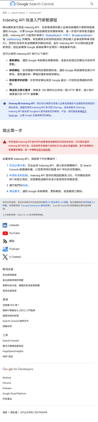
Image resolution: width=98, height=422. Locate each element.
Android (7, 377)
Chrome (7, 383)
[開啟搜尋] (92, 4)
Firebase (7, 388)
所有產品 (7, 399)
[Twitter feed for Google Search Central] (49, 257)
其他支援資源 (9, 290)
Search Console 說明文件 (16, 321)
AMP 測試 (8, 356)
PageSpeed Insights (13, 351)
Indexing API (35, 13)
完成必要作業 (17, 165)
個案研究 (7, 326)
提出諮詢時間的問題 (13, 280)
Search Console (11, 340)
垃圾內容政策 (43, 149)
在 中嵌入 (67, 35)
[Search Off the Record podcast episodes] (49, 249)
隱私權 (13, 412)
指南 (25, 185)
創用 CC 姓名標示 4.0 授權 (55, 202)
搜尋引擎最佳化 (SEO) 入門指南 (19, 310)
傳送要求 (14, 191)
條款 (5, 412)
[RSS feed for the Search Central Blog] (49, 241)
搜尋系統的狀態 (11, 315)
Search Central (35, 4)
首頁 (5, 13)
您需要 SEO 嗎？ (11, 305)
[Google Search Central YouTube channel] (49, 233)
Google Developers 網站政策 (35, 205)
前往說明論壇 (9, 275)
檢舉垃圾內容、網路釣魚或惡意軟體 (21, 285)
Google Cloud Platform (14, 393)
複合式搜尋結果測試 (13, 346)
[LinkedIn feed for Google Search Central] (49, 225)
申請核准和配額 (18, 175)
